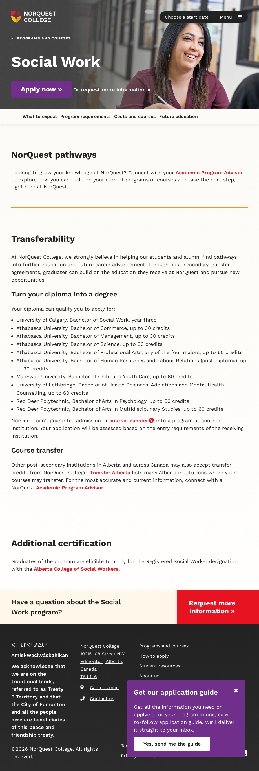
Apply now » (41, 89)
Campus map (99, 687)
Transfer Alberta (110, 472)
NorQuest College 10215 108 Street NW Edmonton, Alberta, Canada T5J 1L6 (102, 661)
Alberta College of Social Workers (76, 569)
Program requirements (85, 116)
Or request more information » (111, 90)
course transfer (131, 420)
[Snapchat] (246, 754)
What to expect (40, 116)
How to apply (154, 656)
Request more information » (212, 607)
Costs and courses (135, 116)
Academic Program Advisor (209, 172)
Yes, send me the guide (172, 744)
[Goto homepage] (33, 17)
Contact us (97, 698)
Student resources (159, 666)
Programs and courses (44, 38)
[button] (187, 17)
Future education (178, 116)
